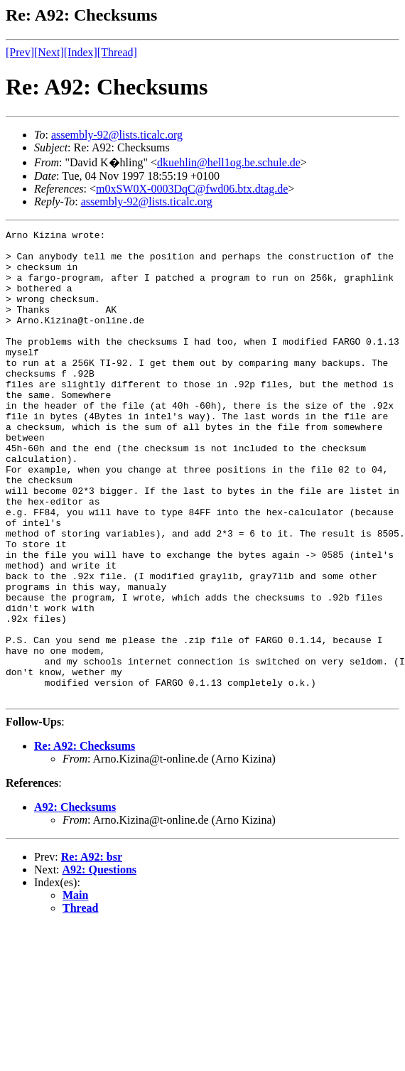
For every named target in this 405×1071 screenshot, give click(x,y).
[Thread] (117, 52)
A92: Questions (99, 963)
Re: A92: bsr (91, 950)
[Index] (80, 52)
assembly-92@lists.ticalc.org (117, 135)
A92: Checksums (75, 901)
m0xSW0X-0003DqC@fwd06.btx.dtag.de (192, 189)
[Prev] (20, 52)
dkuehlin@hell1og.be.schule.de (229, 162)
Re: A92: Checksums (84, 840)
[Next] (49, 52)
